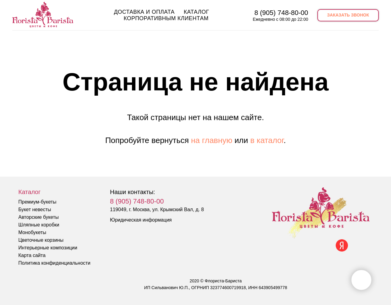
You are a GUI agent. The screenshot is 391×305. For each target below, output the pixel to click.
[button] (348, 15)
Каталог (196, 12)
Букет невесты (34, 209)
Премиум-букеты (37, 201)
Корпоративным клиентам (166, 18)
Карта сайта (32, 255)
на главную (211, 140)
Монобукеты (32, 232)
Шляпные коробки (38, 224)
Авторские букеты (38, 217)
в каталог (266, 140)
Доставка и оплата (144, 12)
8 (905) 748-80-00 (281, 13)
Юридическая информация (141, 219)
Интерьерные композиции (47, 247)
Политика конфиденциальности (54, 263)
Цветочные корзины (41, 240)
